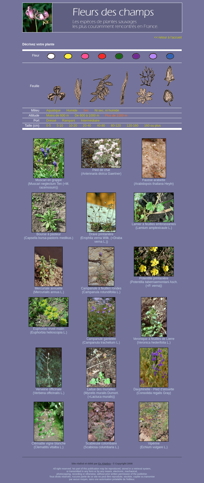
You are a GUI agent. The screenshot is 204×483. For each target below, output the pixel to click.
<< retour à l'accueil (168, 37)
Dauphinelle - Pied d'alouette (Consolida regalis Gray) (153, 389)
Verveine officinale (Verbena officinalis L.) (49, 389)
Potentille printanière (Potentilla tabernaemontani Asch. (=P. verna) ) (153, 280)
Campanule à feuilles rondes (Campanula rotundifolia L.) (101, 289)
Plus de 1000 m (116, 115)
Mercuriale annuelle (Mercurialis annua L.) (48, 289)
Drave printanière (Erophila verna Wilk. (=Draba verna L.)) (101, 236)
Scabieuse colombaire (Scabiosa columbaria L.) (101, 444)
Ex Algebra (104, 463)
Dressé (51, 120)
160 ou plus (152, 125)
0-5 (48, 125)
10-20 (73, 125)
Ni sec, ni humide (107, 110)
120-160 (132, 125)
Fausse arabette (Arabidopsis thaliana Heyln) (154, 180)
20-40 (87, 125)
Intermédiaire (90, 120)
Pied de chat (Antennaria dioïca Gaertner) (101, 170)
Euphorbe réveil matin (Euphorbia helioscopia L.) (49, 329)
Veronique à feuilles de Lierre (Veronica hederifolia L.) (153, 339)
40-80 (101, 125)
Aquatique (53, 110)
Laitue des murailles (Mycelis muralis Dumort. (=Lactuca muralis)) (101, 391)
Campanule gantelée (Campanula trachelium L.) (101, 339)
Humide (71, 110)
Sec (86, 110)
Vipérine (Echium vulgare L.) (154, 444)
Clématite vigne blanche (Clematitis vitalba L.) (49, 444)
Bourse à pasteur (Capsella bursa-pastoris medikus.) (48, 234)
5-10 (60, 125)
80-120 (116, 125)
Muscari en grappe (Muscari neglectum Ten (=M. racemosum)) (48, 182)
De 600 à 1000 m (87, 115)
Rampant (68, 120)
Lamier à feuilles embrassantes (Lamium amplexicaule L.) (154, 224)
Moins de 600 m (57, 115)
